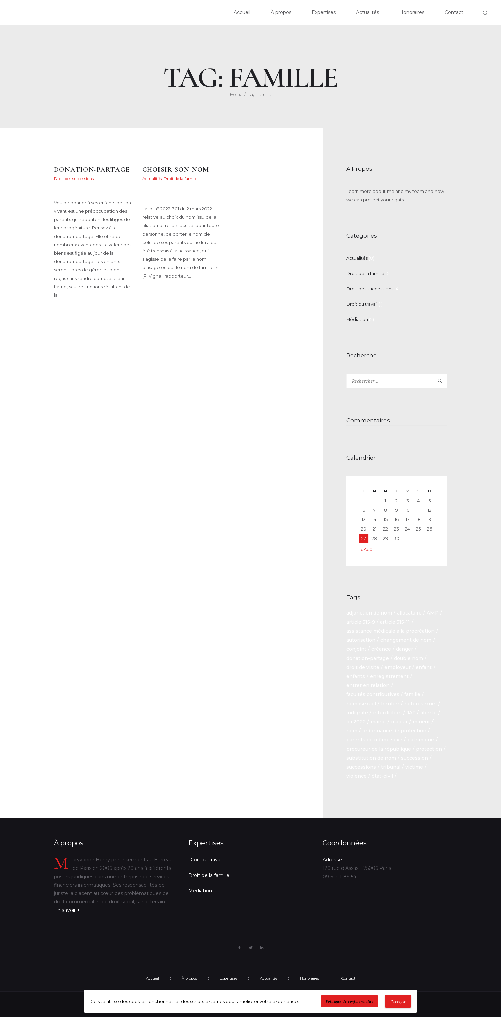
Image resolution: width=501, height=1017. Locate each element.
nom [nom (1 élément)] (351, 731)
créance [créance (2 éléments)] (381, 649)
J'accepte (398, 1001)
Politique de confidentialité (350, 1001)
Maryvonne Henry (72, 190)
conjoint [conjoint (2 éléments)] (356, 649)
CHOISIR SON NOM (175, 169)
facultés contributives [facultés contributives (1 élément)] (372, 695)
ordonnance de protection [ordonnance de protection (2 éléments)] (394, 731)
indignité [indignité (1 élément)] (357, 713)
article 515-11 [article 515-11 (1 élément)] (395, 622)
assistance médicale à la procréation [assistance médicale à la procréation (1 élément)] (390, 631)
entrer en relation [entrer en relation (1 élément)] (368, 686)
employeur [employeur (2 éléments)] (397, 668)
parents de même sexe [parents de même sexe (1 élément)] (374, 740)
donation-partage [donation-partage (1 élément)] (367, 658)
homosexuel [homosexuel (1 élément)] (361, 704)
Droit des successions (74, 178)
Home (236, 94)
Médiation (357, 319)
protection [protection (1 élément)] (429, 749)
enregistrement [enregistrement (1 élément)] (389, 677)
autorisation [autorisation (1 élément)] (360, 640)
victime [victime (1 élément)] (414, 767)
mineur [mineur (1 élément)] (421, 722)
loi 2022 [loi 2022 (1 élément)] (356, 722)
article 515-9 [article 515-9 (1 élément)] (360, 622)
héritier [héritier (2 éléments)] (390, 704)
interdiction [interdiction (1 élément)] (387, 713)
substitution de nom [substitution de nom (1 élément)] (371, 758)
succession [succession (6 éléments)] (414, 758)
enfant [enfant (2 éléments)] (424, 668)
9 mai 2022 (159, 184)
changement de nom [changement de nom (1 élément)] (405, 640)
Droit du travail (362, 304)
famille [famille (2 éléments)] (412, 695)
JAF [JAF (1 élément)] (411, 713)
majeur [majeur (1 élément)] (399, 722)
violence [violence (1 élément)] (356, 776)
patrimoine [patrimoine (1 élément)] (420, 740)
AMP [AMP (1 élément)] (433, 613)
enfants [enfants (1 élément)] (355, 677)
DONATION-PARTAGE (92, 169)
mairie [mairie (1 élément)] (378, 722)
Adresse (332, 860)
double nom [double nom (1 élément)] (408, 658)
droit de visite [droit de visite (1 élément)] (362, 668)
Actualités (152, 178)
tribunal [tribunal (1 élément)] (390, 767)
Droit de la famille (180, 178)
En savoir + (67, 910)
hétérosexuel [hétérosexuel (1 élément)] (420, 704)
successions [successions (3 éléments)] (361, 767)
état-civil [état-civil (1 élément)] (382, 776)
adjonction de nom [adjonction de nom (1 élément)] (369, 613)
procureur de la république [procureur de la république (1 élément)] (378, 749)
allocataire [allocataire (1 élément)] (409, 613)
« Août (367, 549)
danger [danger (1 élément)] (404, 649)
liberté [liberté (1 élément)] (428, 713)
